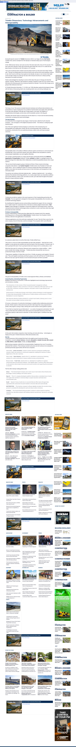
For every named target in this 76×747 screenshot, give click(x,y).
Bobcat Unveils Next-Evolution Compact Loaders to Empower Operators (59, 38)
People (23, 482)
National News (59, 18)
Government (25, 533)
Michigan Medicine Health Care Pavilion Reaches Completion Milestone (45, 496)
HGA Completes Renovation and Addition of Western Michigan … (28, 592)
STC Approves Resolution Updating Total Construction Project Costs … (45, 501)
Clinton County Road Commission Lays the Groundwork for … (45, 510)
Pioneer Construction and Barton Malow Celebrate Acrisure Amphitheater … (12, 626)
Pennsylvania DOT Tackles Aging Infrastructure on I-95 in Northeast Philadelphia (58, 564)
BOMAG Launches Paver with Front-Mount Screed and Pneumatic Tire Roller (59, 86)
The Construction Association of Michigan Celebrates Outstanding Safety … (12, 563)
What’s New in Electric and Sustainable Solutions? (58, 443)
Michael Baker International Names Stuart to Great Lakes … (29, 500)
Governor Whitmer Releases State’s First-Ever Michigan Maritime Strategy (45, 505)
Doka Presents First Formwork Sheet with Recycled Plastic (58, 483)
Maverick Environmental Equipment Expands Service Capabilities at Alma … (13, 508)
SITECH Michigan (26, 95)
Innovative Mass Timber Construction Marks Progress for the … (29, 597)
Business (40, 567)
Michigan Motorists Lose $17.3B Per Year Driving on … (46, 558)
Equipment (8, 567)
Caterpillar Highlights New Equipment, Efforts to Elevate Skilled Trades (59, 45)
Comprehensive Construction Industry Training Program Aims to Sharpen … (13, 618)
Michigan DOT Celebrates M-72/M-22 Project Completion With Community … (29, 557)
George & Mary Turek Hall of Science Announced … (13, 500)
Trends (40, 533)
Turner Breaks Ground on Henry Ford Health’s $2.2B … (29, 589)
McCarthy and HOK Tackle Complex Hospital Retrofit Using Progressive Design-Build (58, 543)
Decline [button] (1, 2)
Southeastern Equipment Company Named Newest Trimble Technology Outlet (13, 581)
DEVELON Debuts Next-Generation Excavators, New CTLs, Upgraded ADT (59, 78)
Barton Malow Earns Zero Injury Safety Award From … (45, 546)
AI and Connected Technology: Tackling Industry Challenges (58, 434)
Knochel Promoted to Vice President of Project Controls (13, 515)
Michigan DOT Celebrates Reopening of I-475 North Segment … (29, 547)
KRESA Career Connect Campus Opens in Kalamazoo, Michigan (12, 612)
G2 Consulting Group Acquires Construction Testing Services (44, 585)
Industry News (8, 414)
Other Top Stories (9, 650)
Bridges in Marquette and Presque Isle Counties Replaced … (45, 513)
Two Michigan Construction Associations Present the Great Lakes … (12, 631)
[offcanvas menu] (68, 14)
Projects (40, 482)
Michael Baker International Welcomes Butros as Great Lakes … (29, 503)
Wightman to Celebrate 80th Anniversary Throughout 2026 (44, 589)
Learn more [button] (31, 0)
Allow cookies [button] (5, 2)
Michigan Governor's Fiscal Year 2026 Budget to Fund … (28, 562)
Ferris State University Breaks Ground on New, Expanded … (28, 580)
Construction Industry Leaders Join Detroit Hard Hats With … (13, 512)
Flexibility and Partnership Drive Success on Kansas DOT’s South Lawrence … (58, 641)
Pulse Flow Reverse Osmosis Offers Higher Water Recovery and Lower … (59, 652)
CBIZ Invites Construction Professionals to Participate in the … (46, 551)
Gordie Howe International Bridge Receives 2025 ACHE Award (12, 556)
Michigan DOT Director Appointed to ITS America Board (29, 507)
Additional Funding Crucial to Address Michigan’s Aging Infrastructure (44, 562)
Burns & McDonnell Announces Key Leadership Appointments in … (29, 510)
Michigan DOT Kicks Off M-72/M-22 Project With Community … (13, 622)
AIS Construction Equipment (28, 138)
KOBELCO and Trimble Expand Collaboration (12, 586)
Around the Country (60, 506)
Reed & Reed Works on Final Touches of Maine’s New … (58, 661)
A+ (65, 14)
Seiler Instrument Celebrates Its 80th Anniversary (13, 594)
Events (7, 599)
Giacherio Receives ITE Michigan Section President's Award (28, 495)
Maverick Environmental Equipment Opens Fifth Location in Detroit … (13, 495)
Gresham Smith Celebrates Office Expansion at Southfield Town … (45, 580)
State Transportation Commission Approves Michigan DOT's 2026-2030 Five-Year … (29, 553)
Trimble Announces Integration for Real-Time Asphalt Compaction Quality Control (58, 468)
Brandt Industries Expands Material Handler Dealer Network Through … (45, 592)
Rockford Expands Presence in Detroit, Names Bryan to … (45, 596)
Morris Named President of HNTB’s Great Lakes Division (13, 503)
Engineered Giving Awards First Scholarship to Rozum (12, 590)
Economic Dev (25, 567)
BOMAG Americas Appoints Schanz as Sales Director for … (13, 597)
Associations (9, 533)
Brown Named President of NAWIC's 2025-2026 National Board (13, 559)
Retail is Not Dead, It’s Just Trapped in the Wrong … (58, 532)
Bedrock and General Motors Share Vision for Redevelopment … (29, 585)
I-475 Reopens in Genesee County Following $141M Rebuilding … (29, 565)
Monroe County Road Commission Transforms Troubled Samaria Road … (13, 551)
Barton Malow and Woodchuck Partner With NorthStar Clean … (45, 554)
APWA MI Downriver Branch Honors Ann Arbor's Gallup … (13, 546)
